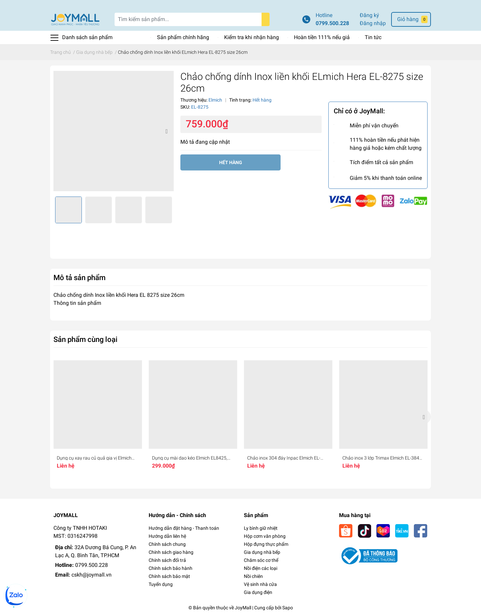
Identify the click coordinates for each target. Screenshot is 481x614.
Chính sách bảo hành (170, 568)
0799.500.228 (332, 23)
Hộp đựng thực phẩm (266, 544)
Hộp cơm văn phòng (265, 536)
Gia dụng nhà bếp (262, 552)
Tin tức (373, 37)
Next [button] (166, 131)
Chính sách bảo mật (169, 576)
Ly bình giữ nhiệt (261, 528)
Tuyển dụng (161, 584)
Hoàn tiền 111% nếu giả (322, 37)
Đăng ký (369, 15)
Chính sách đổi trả (167, 560)
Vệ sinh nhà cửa (260, 584)
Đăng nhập (373, 23)
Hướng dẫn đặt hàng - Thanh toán (184, 528)
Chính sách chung (167, 544)
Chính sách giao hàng (171, 552)
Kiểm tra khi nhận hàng (251, 37)
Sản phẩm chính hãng (183, 37)
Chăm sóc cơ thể (261, 560)
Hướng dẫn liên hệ (167, 536)
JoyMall (243, 607)
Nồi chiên (253, 576)
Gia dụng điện (258, 592)
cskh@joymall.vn (91, 575)
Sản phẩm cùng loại (85, 339)
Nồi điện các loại (260, 568)
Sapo (287, 607)
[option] (113, 131)
